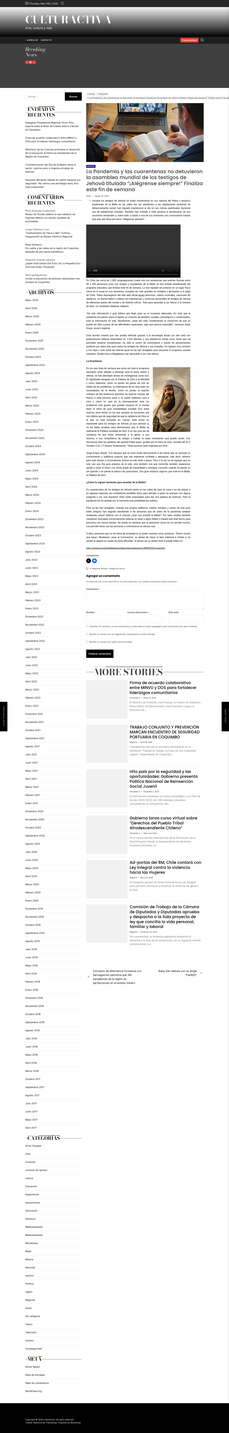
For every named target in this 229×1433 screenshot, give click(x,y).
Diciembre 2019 (34, 908)
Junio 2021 (31, 762)
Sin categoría (32, 1316)
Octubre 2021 (33, 730)
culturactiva (68, 19)
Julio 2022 (31, 657)
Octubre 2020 (33, 827)
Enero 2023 (31, 608)
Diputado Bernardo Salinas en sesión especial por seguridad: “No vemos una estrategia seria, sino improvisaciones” (53, 183)
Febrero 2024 (33, 502)
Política (29, 1283)
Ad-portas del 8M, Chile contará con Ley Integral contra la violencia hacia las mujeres (163, 869)
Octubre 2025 (33, 356)
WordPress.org (33, 1391)
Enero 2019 (31, 989)
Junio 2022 (31, 665)
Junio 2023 (31, 567)
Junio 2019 (31, 957)
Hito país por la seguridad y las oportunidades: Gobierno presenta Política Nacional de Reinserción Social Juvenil (162, 781)
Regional (30, 1299)
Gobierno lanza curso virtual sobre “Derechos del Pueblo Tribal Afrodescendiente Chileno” (165, 825)
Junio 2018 (31, 1046)
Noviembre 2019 (34, 916)
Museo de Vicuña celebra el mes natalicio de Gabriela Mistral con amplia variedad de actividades (50, 218)
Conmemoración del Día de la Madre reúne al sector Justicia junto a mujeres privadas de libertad (50, 168)
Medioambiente (34, 1226)
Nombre (91, 612)
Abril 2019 (31, 973)
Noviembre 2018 (34, 1006)
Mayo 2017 (31, 1119)
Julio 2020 (31, 851)
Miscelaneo (31, 1243)
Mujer (28, 1251)
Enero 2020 (31, 900)
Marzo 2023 (32, 592)
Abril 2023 (31, 584)
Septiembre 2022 (35, 640)
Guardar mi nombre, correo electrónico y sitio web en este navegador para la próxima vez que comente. (144, 626)
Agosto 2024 (32, 462)
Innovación (31, 1210)
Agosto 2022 (32, 649)
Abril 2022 (31, 681)
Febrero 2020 (33, 892)
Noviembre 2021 (34, 722)
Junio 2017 (31, 1111)
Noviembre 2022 (34, 624)
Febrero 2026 (33, 324)
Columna (30, 1162)
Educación (31, 1186)
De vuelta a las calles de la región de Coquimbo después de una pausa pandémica (52, 250)
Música (29, 1259)
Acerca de (32, 40)
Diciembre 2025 (34, 340)
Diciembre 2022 (34, 616)
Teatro (29, 1324)
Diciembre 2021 (34, 713)
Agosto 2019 (32, 941)
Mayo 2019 (31, 965)
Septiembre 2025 (35, 365)
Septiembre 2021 (34, 738)
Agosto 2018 (32, 1030)
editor (88, 196)
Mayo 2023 (31, 575)
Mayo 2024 (31, 478)
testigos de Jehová (117, 568)
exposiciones (32, 1202)
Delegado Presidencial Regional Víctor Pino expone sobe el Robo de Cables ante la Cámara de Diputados (52, 126)
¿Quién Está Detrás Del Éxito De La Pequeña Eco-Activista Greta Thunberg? (53, 265)
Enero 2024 (31, 511)
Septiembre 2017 (34, 1087)
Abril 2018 (31, 1062)
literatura (30, 1218)
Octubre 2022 (33, 632)
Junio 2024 (31, 470)
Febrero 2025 (33, 413)
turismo (29, 1340)
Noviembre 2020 (34, 819)
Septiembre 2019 (34, 933)
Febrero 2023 (33, 600)
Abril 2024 (31, 486)
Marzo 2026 (32, 316)
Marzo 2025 (32, 405)
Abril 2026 (31, 308)
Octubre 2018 (33, 1014)
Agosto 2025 (32, 373)
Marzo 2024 (32, 494)
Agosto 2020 (32, 843)
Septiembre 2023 (35, 543)
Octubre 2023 (33, 535)
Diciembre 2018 (34, 997)
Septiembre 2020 (35, 835)
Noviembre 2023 (34, 527)
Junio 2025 (31, 389)
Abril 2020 (31, 876)
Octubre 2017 (32, 1079)
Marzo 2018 (32, 1070)
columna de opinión (36, 1170)
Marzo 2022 (32, 689)
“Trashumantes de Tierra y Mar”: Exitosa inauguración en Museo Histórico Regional (48, 234)
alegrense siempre (100, 568)
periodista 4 (135, 698)
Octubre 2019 (33, 924)
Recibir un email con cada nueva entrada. (110, 641)
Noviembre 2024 (34, 438)
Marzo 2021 (32, 786)
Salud (28, 1308)
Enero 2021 (31, 803)
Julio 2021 (31, 754)
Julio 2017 (31, 1103)
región (28, 1291)
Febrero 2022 (33, 697)
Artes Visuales (33, 1145)
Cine (27, 1153)
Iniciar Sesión (32, 1366)
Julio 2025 (31, 381)
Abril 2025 (31, 397)
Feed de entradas (35, 1374)
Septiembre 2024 (35, 454)
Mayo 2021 (31, 770)
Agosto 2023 (32, 551)
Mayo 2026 (31, 300)
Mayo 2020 (31, 868)
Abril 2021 (31, 778)
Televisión (30, 1332)
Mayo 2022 (31, 673)
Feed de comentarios (37, 1383)
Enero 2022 (31, 705)
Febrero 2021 (32, 795)
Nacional (30, 1267)
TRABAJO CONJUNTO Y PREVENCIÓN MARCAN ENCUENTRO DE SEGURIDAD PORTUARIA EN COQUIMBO (165, 734)
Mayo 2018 (31, 1054)
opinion (29, 1275)
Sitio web (173, 612)
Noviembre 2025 (34, 348)
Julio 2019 (31, 949)
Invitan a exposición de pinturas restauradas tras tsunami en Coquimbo (52, 280)
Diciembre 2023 (34, 519)
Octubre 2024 (33, 446)
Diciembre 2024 (34, 429)
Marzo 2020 (32, 884)
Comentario (93, 589)
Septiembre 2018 (34, 1022)
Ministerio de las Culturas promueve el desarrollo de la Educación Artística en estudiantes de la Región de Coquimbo (52, 153)
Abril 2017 (31, 1127)
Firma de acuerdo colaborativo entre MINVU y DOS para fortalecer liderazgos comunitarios (165, 687)
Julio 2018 (31, 1038)
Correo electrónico (138, 612)
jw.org (141, 295)
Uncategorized (33, 1348)
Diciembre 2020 (34, 811)
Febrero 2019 (32, 981)
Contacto (46, 40)
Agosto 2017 (32, 1095)
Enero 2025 (31, 421)
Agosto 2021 (32, 746)
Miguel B (133, 747)
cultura (29, 1178)
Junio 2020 (31, 860)
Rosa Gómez (32, 244)
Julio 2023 (31, 559)
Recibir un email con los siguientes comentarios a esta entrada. (122, 634)
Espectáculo (32, 1194)
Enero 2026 (31, 332)
